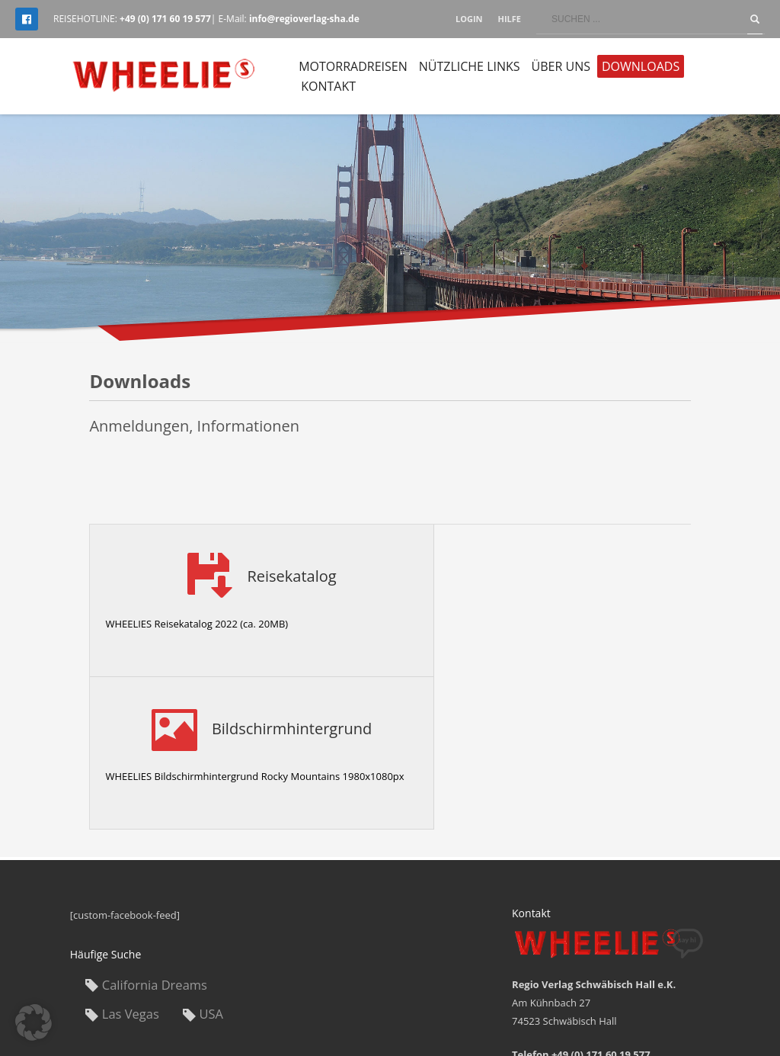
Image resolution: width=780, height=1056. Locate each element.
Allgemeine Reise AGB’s (590, 1003)
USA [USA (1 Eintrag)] (212, 861)
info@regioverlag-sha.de (607, 935)
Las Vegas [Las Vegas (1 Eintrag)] (130, 861)
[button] (33, 1022)
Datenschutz (683, 1003)
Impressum (499, 1003)
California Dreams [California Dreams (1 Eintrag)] (154, 832)
